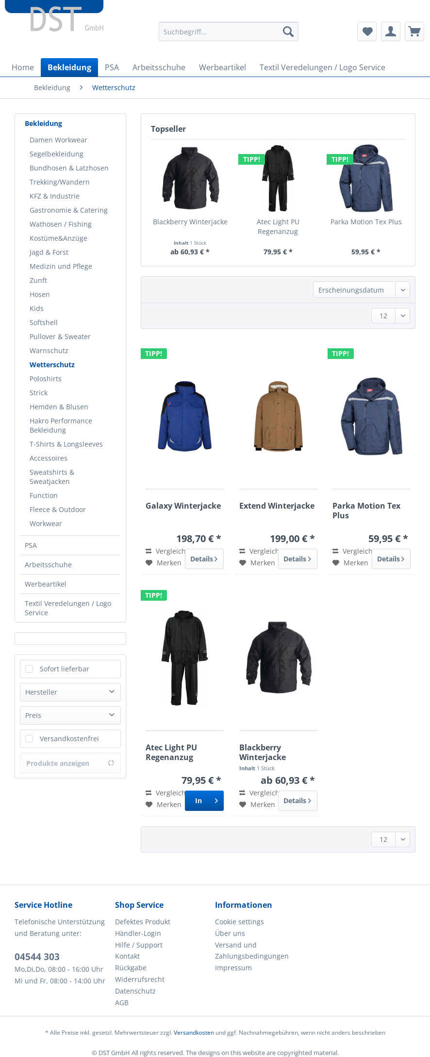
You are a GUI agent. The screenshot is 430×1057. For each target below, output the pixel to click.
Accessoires (48, 458)
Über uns (230, 933)
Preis (33, 715)
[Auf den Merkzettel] (164, 563)
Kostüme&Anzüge (58, 238)
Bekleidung (43, 123)
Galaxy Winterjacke (183, 506)
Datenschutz (135, 990)
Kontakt (127, 956)
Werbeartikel (45, 584)
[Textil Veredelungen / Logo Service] (322, 67)
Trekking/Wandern (60, 182)
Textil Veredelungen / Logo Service (68, 608)
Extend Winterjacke (276, 506)
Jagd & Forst (49, 252)
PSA (31, 545)
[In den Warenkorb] (204, 801)
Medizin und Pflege (61, 266)
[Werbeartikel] (222, 67)
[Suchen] (288, 31)
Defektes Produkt (142, 921)
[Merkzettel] (367, 31)
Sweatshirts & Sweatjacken (52, 476)
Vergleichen (170, 551)
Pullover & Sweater (60, 336)
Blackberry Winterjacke (190, 221)
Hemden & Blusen (59, 406)
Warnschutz (49, 350)
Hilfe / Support (139, 944)
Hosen (40, 294)
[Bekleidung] (69, 67)
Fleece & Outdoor (58, 509)
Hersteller (41, 692)
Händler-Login (138, 933)
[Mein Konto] (390, 31)
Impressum (233, 967)
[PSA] (112, 67)
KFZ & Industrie (55, 196)
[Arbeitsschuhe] (159, 67)
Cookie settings (239, 921)
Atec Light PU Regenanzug (278, 226)
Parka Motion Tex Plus (366, 221)
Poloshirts (46, 378)
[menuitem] (228, 36)
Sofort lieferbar (64, 668)
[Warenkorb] (414, 31)
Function (44, 495)
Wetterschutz (52, 364)
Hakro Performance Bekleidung (61, 425)
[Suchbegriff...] (228, 31)
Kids (37, 308)
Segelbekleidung (56, 153)
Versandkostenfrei (69, 738)
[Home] (23, 67)
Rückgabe (131, 967)
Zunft (38, 280)
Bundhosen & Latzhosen (69, 167)
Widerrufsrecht (140, 979)
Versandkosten (194, 1032)
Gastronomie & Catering (69, 210)
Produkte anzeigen (70, 763)
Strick (39, 392)
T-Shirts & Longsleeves (66, 444)
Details (203, 557)
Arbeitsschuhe (48, 564)
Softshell (44, 322)
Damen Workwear (58, 139)
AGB (122, 1002)
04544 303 (37, 956)
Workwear (46, 523)
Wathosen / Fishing (61, 224)
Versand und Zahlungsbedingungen (252, 950)
